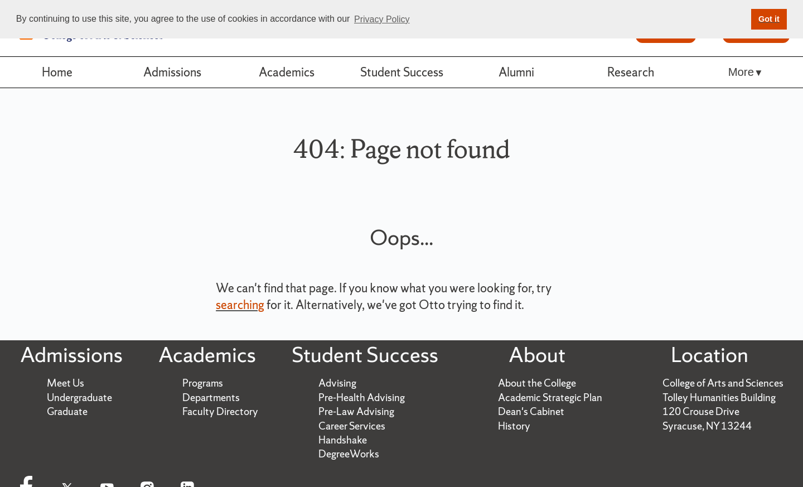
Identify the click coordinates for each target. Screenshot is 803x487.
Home (57, 72)
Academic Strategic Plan (550, 397)
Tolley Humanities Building (719, 397)
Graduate (67, 411)
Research (630, 72)
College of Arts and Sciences (722, 383)
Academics (287, 72)
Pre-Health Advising (361, 397)
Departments (211, 397)
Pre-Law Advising (356, 411)
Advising (337, 383)
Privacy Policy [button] (382, 19)
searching (240, 304)
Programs (202, 383)
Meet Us (65, 383)
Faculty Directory (220, 411)
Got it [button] (769, 19)
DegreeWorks (348, 454)
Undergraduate (79, 397)
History (514, 426)
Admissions (172, 72)
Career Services (351, 426)
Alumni (516, 72)
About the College (537, 383)
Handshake (342, 440)
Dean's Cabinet (531, 411)
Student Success (401, 72)
